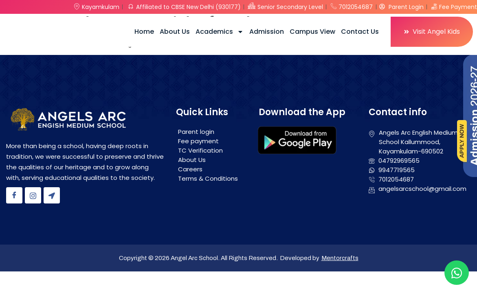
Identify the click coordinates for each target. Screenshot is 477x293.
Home (144, 31)
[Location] (52, 195)
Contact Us (360, 31)
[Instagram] (33, 195)
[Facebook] (14, 195)
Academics (220, 31)
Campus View (312, 31)
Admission (266, 31)
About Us (175, 31)
